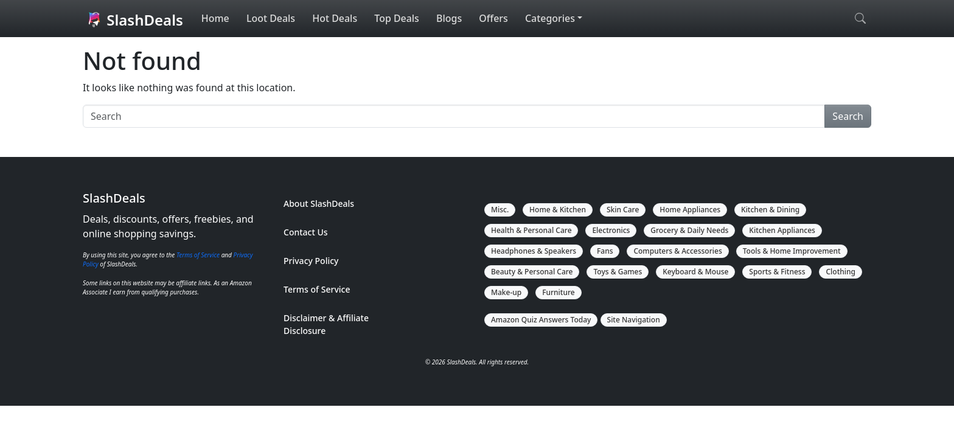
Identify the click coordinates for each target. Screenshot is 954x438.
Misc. (500, 209)
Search (847, 116)
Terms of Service (198, 255)
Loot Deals (271, 19)
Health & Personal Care (531, 230)
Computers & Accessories (678, 251)
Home (215, 19)
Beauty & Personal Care (532, 271)
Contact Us (306, 232)
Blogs (449, 19)
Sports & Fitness (778, 271)
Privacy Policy (311, 260)
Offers (494, 19)
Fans (605, 251)
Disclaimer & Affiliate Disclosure (326, 324)
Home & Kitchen (557, 209)
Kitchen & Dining (770, 209)
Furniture (558, 292)
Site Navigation (633, 320)
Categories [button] (550, 19)
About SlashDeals (319, 203)
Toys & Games (618, 271)
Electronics (611, 230)
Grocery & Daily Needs (690, 230)
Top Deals (397, 19)
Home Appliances (690, 209)
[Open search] (861, 19)
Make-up (506, 292)
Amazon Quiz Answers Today (541, 320)
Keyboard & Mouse (695, 271)
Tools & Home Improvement (792, 251)
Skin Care (623, 209)
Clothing (841, 271)
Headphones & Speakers (533, 251)
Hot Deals (334, 19)
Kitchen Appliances (783, 230)
